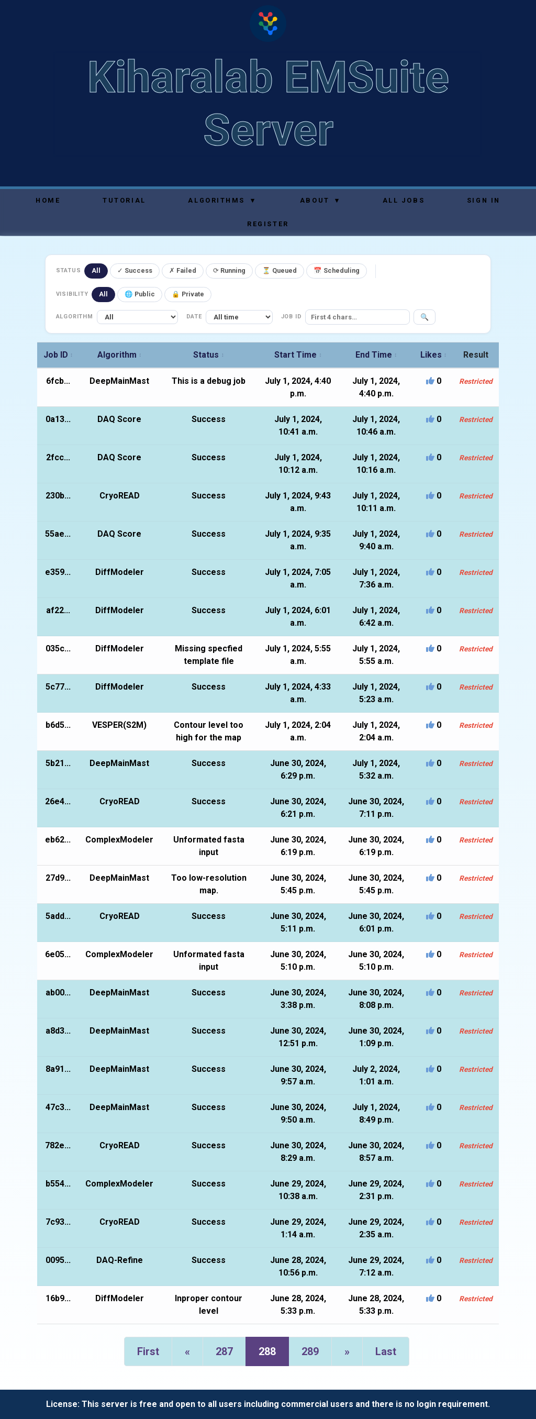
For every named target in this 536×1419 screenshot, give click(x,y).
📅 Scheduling (337, 270)
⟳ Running (229, 270)
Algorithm (119, 355)
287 (224, 1351)
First (148, 1351)
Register (267, 224)
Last (385, 1351)
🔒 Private (188, 294)
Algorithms (221, 200)
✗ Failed (182, 270)
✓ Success (134, 270)
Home (48, 200)
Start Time (298, 355)
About (320, 200)
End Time (376, 355)
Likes (433, 355)
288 (267, 1351)
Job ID (58, 355)
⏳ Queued (279, 270)
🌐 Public (140, 294)
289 (310, 1351)
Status (208, 355)
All (96, 270)
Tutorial (124, 200)
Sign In (483, 200)
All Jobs (404, 200)
